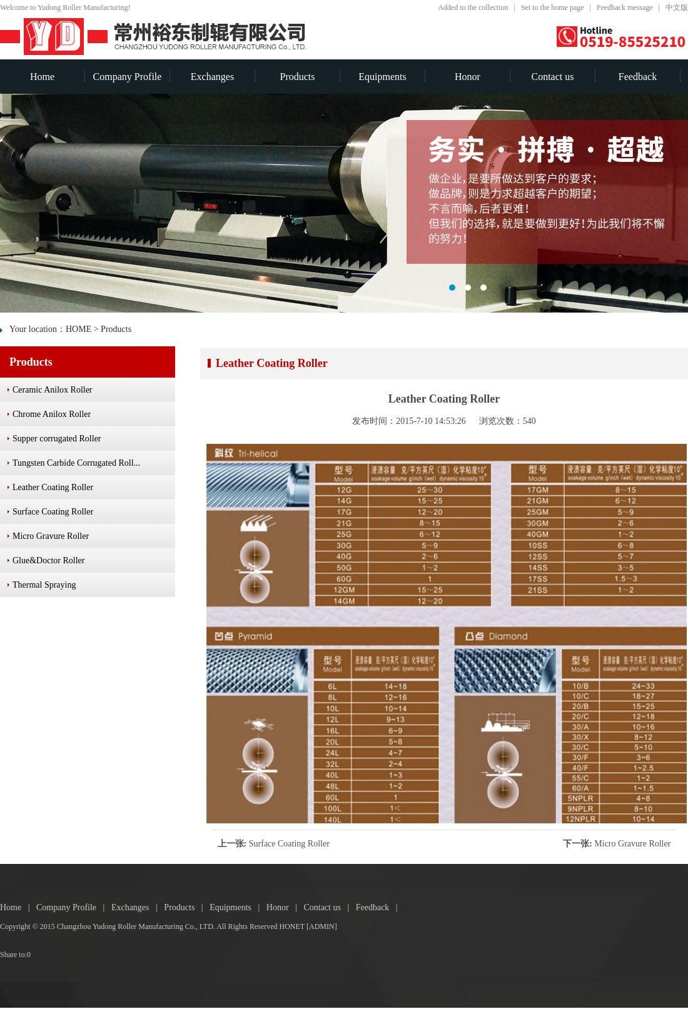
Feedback (638, 76)
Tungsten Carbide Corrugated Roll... (76, 463)
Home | (18, 907)
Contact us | (329, 907)
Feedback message (625, 7)
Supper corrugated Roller (57, 438)
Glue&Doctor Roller (48, 560)
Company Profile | (73, 907)
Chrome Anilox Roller (52, 414)
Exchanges (212, 76)
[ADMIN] (321, 926)
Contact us (553, 76)
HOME (78, 329)
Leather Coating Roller (53, 487)
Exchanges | (137, 907)
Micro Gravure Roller (632, 843)
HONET (292, 926)
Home (42, 76)
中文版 (676, 7)
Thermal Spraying (44, 585)
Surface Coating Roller (289, 843)
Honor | (285, 907)
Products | (187, 907)
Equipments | (238, 907)
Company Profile (127, 76)
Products (297, 76)
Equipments (382, 76)
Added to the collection (473, 7)
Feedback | (379, 907)
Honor (467, 76)
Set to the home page (552, 7)
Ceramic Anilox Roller (53, 389)
